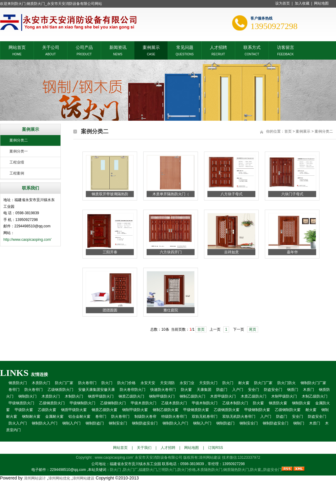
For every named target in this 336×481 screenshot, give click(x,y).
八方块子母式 (232, 194)
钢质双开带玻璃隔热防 (110, 194)
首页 (288, 131)
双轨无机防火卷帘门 (238, 416)
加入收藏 (302, 3)
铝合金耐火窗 (79, 416)
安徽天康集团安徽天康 (96, 389)
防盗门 (221, 389)
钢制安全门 (118, 423)
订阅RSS (215, 448)
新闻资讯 (117, 47)
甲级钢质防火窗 (196, 410)
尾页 (252, 329)
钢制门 (298, 423)
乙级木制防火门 (235, 403)
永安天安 (148, 383)
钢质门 (292, 389)
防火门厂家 (64, 383)
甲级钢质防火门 (21, 403)
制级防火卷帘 (145, 416)
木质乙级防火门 (253, 396)
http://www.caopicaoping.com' (27, 239)
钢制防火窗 (301, 403)
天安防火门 (208, 383)
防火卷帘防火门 (132, 389)
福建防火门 (148, 470)
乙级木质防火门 (174, 403)
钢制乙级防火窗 (165, 410)
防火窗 (186, 389)
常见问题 (184, 47)
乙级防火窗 (47, 410)
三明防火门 (167, 470)
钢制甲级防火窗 (135, 410)
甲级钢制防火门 (82, 403)
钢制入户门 (71, 423)
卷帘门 (14, 389)
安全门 (253, 389)
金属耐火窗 (54, 416)
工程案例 (16, 173)
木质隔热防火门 (209, 470)
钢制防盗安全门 (145, 423)
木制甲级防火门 (284, 396)
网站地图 (321, 3)
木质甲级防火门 (223, 396)
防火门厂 (130, 470)
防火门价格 (126, 383)
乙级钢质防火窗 (226, 410)
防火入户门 (18, 423)
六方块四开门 (171, 252)
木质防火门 (41, 383)
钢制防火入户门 (44, 423)
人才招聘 (218, 47)
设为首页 (282, 3)
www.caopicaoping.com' (115, 457)
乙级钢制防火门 (113, 403)
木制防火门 (74, 396)
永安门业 (187, 383)
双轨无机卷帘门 (204, 416)
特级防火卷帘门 (174, 416)
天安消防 (167, 383)
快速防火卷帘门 (163, 389)
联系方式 (252, 47)
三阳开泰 (110, 252)
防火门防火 (286, 383)
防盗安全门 (273, 389)
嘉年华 (292, 252)
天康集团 (204, 389)
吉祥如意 (231, 252)
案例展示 (151, 47)
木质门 (308, 389)
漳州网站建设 (210, 457)
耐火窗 (243, 383)
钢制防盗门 (95, 423)
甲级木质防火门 (143, 403)
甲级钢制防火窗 (257, 410)
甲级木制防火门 (204, 403)
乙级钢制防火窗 (288, 410)
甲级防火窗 (24, 410)
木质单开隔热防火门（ (170, 194)
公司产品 (84, 47)
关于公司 (50, 47)
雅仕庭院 (170, 310)
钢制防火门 (27, 396)
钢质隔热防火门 (236, 470)
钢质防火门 (18, 383)
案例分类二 (18, 140)
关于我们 (144, 448)
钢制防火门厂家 (313, 383)
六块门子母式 (292, 194)
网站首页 (17, 47)
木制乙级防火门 (314, 396)
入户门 (237, 389)
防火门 (106, 383)
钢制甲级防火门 (162, 396)
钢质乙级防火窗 (104, 410)
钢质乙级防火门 (131, 396)
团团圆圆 (110, 310)
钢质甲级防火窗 (74, 410)
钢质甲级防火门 (101, 396)
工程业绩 (16, 162)
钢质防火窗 (278, 403)
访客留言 (285, 47)
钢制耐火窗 (31, 416)
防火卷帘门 (87, 383)
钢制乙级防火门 (192, 396)
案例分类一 (18, 151)
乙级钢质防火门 (60, 389)
